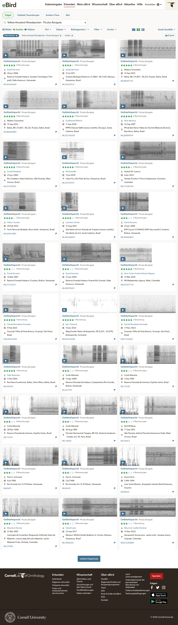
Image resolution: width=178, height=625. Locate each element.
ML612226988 (127, 543)
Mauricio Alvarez (14, 528)
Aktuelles (129, 4)
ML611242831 (127, 339)
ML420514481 (10, 234)
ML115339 (125, 386)
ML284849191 (127, 136)
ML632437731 (127, 285)
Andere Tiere (52, 15)
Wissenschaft (99, 4)
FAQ (103, 597)
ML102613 (125, 441)
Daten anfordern (84, 593)
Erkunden (69, 4)
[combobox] (45, 23)
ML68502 (125, 492)
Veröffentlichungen (85, 590)
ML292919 (8, 386)
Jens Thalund (71, 324)
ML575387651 (127, 186)
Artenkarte (57, 579)
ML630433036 (10, 339)
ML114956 (66, 441)
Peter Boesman (13, 375)
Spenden (156, 576)
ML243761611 (68, 183)
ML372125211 (10, 285)
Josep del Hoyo (72, 70)
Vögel (8, 15)
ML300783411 (68, 288)
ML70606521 (68, 543)
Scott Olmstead (14, 172)
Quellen (104, 579)
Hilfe (140, 4)
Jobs (103, 591)
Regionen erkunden (61, 582)
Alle (68, 15)
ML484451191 (127, 81)
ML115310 (8, 437)
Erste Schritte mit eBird (111, 594)
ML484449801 (10, 132)
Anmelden (150, 4)
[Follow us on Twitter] (157, 587)
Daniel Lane (71, 528)
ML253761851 (10, 186)
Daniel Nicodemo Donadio (19, 324)
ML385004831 (127, 237)
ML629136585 (68, 339)
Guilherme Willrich (74, 121)
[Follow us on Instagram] (163, 587)
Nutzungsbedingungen (136, 594)
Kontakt (104, 600)
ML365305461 (10, 85)
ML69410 (66, 488)
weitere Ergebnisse (89, 559)
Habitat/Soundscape (28, 15)
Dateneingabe (53, 4)
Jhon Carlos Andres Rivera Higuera (139, 273)
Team (103, 588)
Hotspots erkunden (60, 585)
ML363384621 (68, 237)
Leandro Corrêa (72, 222)
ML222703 (67, 390)
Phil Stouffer (71, 172)
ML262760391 (68, 136)
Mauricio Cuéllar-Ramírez (135, 528)
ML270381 (8, 546)
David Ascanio (13, 70)
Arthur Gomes (13, 222)
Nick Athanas (130, 121)
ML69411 (8, 488)
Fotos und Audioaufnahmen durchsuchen (60, 590)
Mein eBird (83, 4)
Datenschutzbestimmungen (138, 590)
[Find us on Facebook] (152, 587)
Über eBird (115, 4)
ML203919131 (68, 85)
